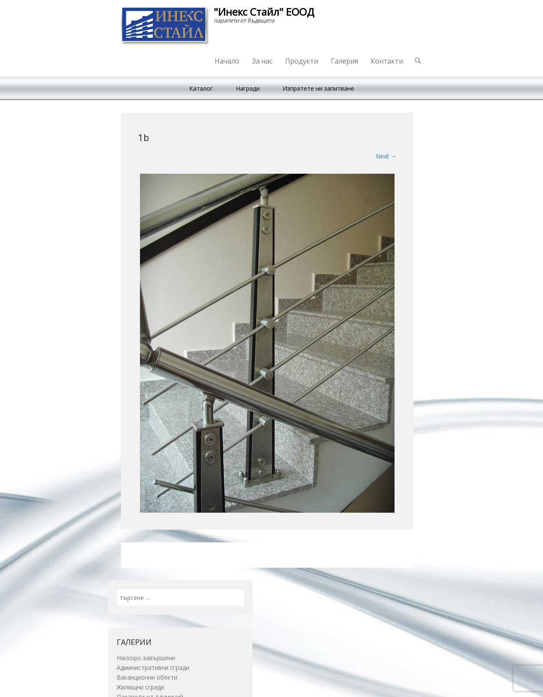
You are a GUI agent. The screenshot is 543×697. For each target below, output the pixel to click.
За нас (262, 61)
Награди (248, 88)
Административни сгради (153, 668)
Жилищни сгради (140, 687)
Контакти (387, 61)
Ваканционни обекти (147, 677)
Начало (227, 61)
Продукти (301, 61)
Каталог (201, 88)
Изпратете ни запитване (318, 88)
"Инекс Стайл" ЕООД (264, 12)
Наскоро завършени (146, 658)
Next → (386, 156)
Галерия (344, 61)
